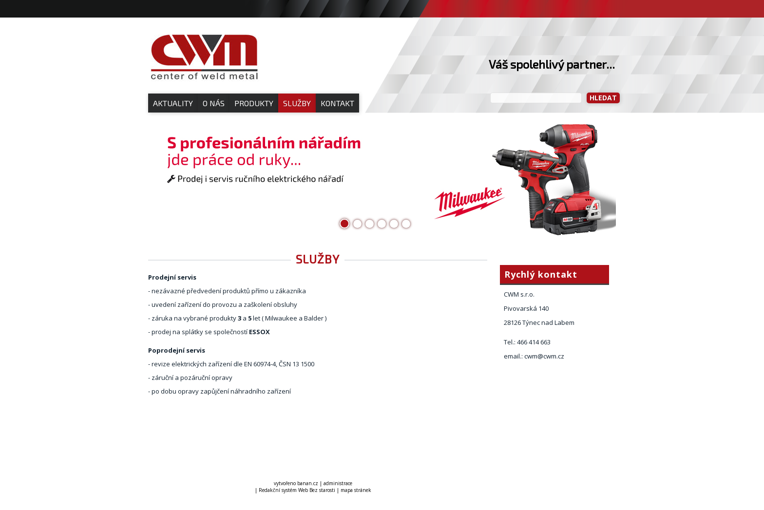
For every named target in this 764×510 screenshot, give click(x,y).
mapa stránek (356, 490)
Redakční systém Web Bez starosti (297, 490)
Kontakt (337, 103)
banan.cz (307, 483)
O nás (214, 103)
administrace (338, 483)
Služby (297, 103)
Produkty (253, 103)
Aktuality (173, 103)
